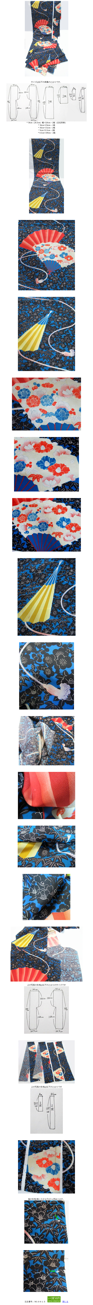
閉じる (65, 1302)
